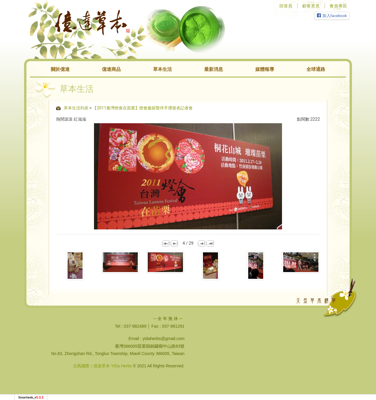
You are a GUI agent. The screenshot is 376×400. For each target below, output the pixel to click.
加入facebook (332, 15)
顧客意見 (311, 6)
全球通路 (315, 69)
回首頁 (286, 6)
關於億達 (60, 69)
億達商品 (111, 69)
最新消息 (213, 69)
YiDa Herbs (121, 366)
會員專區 (338, 6)
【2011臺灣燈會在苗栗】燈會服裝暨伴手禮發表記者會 (142, 108)
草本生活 (162, 69)
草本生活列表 (76, 108)
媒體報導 (264, 69)
